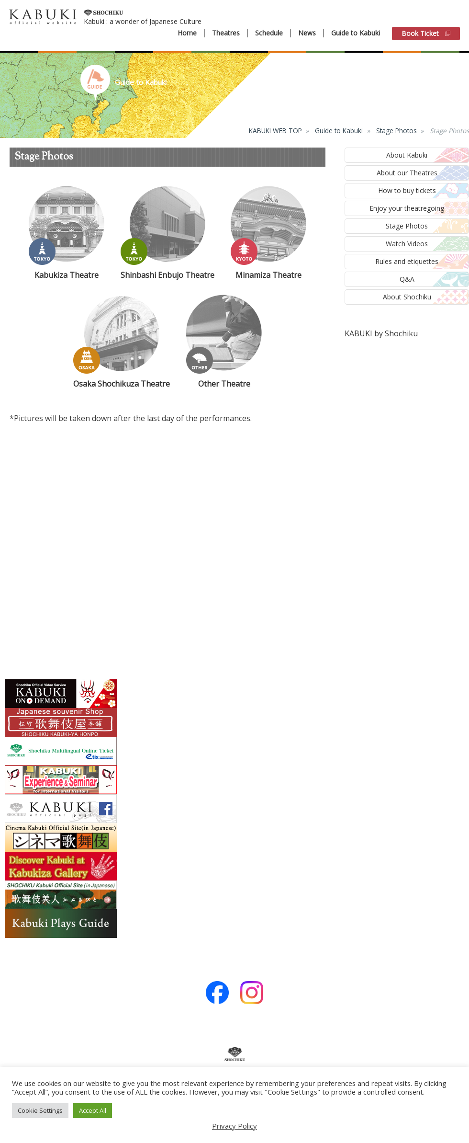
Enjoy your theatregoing (406, 208)
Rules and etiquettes (406, 261)
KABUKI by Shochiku (381, 333)
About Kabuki (406, 155)
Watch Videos (407, 243)
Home (187, 33)
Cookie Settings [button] (40, 1110)
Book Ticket (426, 33)
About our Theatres (407, 172)
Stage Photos (396, 130)
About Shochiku (407, 296)
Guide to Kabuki (355, 32)
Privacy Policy (234, 1126)
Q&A (407, 279)
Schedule (269, 33)
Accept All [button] (92, 1110)
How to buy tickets (407, 190)
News (307, 33)
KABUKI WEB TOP (275, 130)
